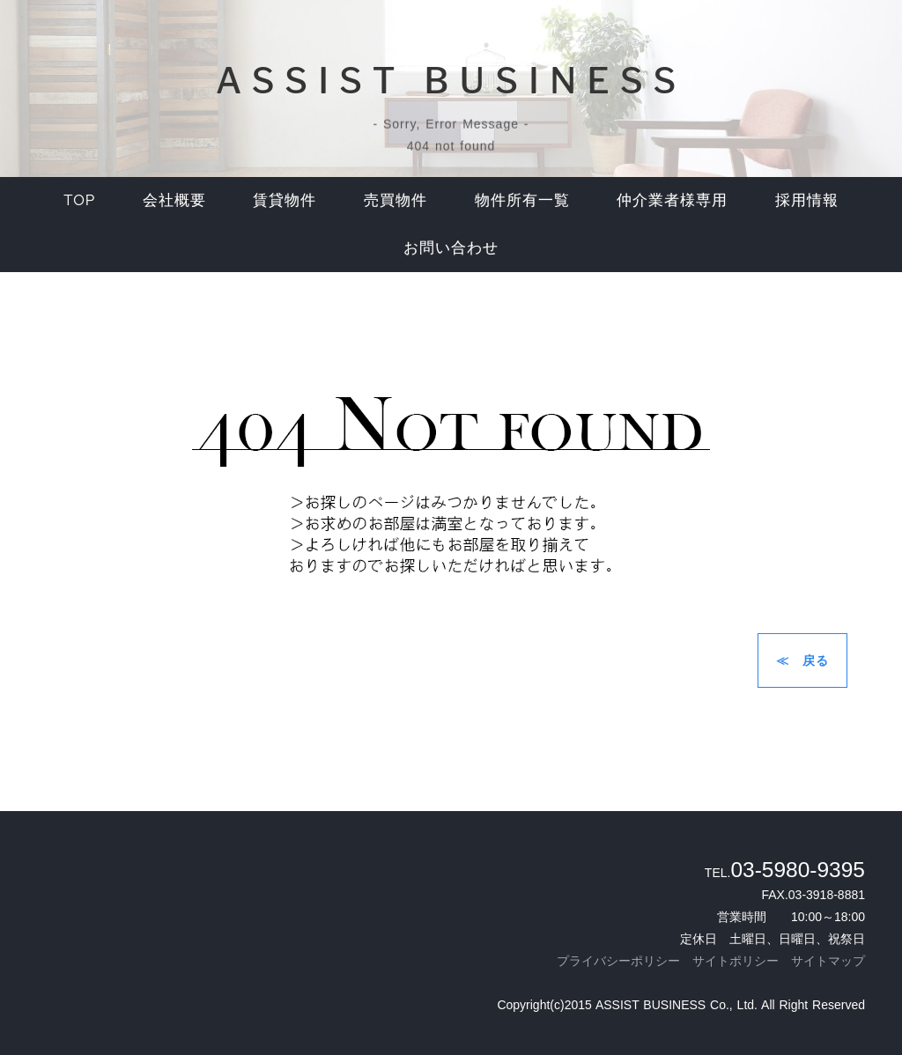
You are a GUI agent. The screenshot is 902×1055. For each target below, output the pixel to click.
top (79, 200)
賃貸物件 (284, 200)
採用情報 (807, 200)
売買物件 (395, 200)
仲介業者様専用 (672, 200)
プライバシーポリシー (618, 961)
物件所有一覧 (522, 200)
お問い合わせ (451, 247)
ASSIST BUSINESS (451, 80)
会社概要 (174, 200)
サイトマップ (828, 961)
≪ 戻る (802, 660)
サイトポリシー (735, 961)
